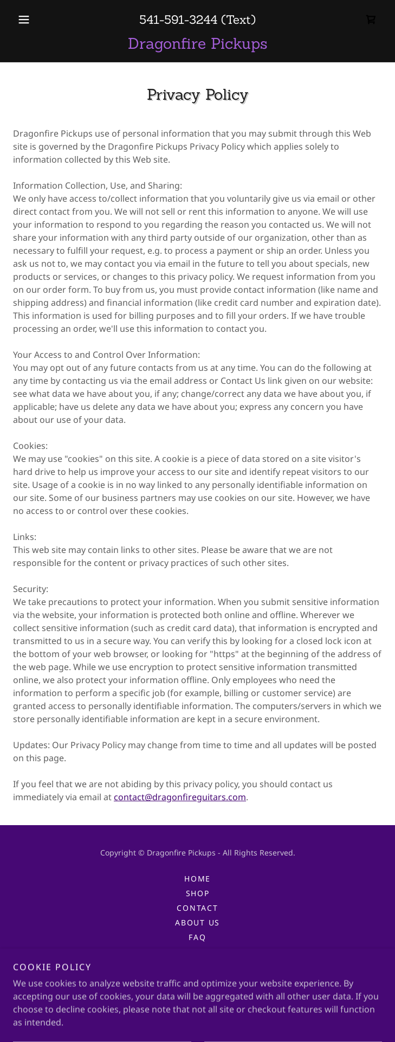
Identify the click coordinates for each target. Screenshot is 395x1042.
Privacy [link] (197, 952)
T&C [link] (197, 966)
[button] (40, 19)
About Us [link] (197, 922)
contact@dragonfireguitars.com (180, 797)
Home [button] (197, 878)
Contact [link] (197, 908)
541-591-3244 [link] (178, 19)
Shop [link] (198, 893)
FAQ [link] (197, 937)
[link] (371, 19)
